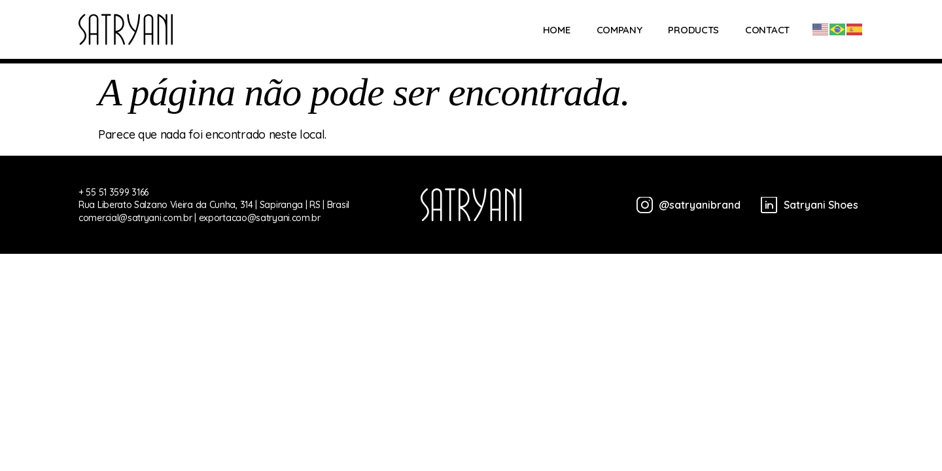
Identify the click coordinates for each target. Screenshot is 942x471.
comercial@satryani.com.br (135, 218)
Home (556, 30)
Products (693, 30)
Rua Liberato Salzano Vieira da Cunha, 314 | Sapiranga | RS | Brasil (213, 205)
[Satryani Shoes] (805, 205)
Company (619, 30)
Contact (767, 30)
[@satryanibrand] (683, 205)
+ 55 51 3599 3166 (113, 192)
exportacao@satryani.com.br (260, 218)
